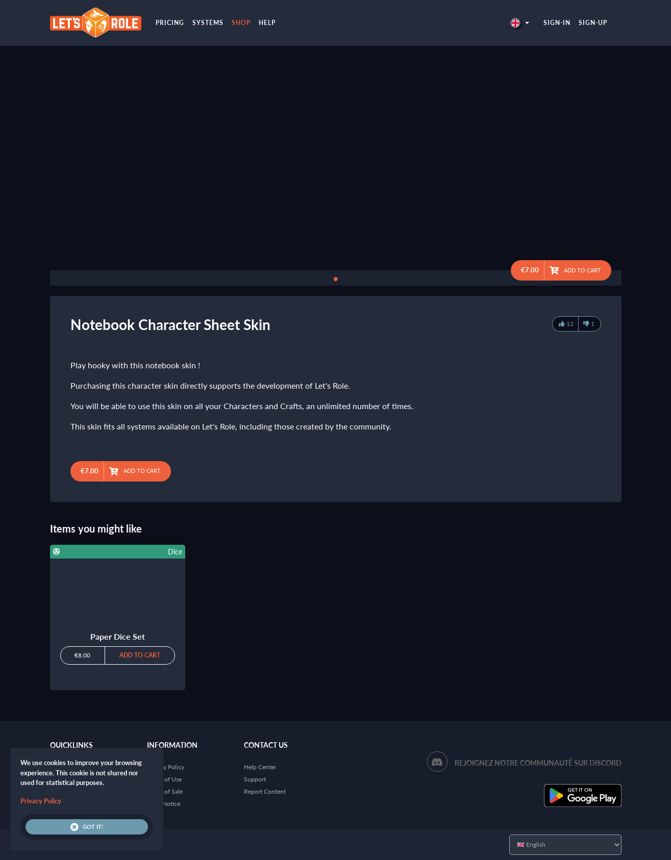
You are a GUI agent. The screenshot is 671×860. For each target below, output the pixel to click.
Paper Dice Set (117, 636)
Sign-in (556, 23)
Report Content (265, 791)
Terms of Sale (165, 791)
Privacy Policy (165, 767)
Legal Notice (163, 803)
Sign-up (593, 23)
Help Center (260, 767)
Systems (207, 23)
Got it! (86, 827)
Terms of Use (164, 779)
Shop (241, 23)
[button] (519, 23)
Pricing (170, 23)
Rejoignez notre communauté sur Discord (538, 762)
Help (267, 23)
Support (255, 779)
